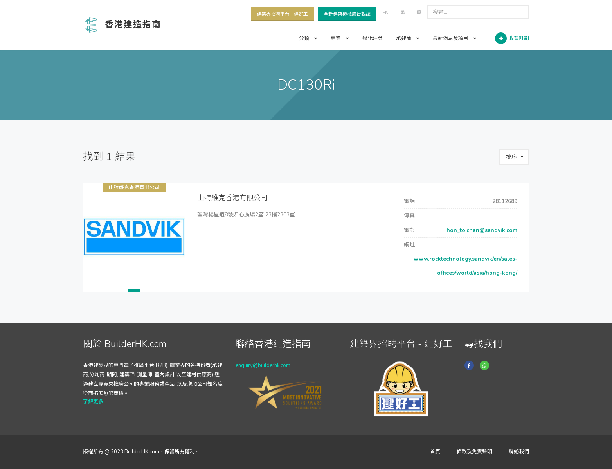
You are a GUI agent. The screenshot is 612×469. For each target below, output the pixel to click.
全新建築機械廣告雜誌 (347, 14)
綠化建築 (372, 38)
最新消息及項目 (455, 38)
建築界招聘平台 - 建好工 (282, 14)
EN (385, 12)
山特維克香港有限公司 (134, 187)
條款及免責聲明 (474, 451)
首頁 (435, 451)
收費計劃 (519, 38)
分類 (308, 38)
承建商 (407, 38)
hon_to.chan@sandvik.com (481, 230)
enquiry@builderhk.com (263, 365)
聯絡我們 (519, 451)
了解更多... (95, 401)
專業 (340, 38)
